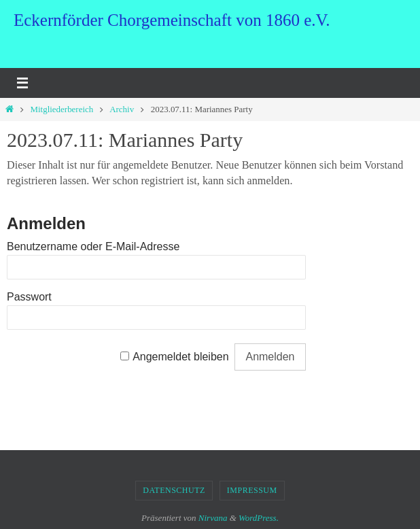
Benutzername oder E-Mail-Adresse (93, 246)
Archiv (121, 109)
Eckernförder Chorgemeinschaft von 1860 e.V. (172, 20)
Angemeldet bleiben (180, 356)
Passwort (29, 297)
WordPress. (259, 518)
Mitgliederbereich (61, 109)
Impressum (252, 490)
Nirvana (213, 518)
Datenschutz (174, 490)
